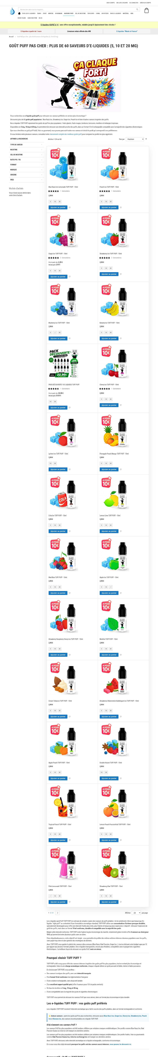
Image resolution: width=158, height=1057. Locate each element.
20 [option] (59, 201)
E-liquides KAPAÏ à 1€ (49, 25)
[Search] (137, 9)
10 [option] (55, 201)
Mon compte (111, 3)
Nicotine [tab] (13, 150)
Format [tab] (13, 165)
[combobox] (79, 9)
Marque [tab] (13, 170)
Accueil (11, 37)
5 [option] (50, 201)
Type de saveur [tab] (16, 145)
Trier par (121, 139)
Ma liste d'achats (122, 3)
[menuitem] (28, 13)
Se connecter (134, 3)
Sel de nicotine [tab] (16, 155)
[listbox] (55, 202)
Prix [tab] (12, 180)
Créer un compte (145, 3)
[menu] (78, 15)
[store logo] (11, 10)
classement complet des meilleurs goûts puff (66, 134)
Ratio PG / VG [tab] (15, 160)
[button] (69, 207)
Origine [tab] (13, 175)
